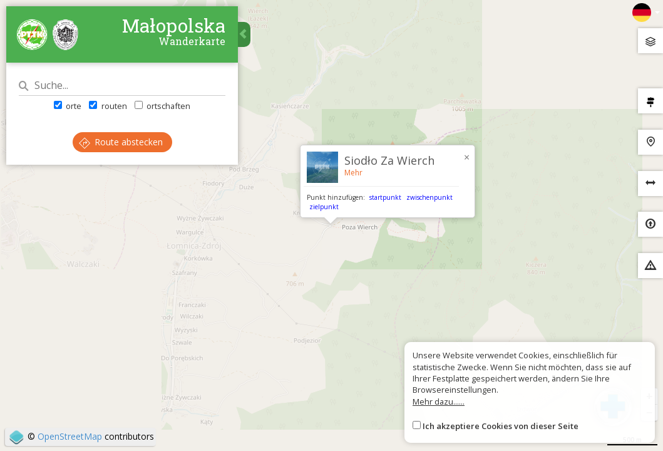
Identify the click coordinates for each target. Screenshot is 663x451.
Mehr (353, 172)
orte (67, 105)
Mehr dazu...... (439, 401)
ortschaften (162, 105)
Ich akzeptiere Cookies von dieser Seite (500, 426)
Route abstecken (121, 142)
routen (107, 105)
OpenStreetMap (70, 436)
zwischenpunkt (429, 197)
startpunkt (385, 197)
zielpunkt (324, 206)
